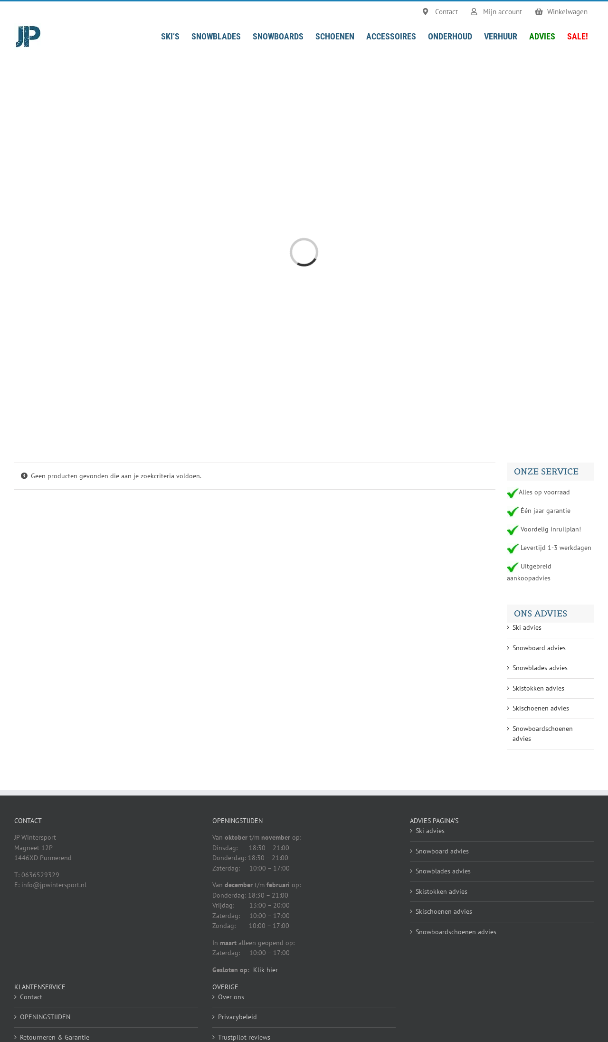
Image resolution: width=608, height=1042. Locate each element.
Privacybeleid (237, 1017)
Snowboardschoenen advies (456, 932)
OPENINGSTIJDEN (45, 1017)
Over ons (231, 997)
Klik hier (265, 970)
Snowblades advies (540, 667)
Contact (31, 997)
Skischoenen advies (541, 708)
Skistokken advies (538, 688)
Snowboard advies (539, 648)
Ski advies (527, 627)
